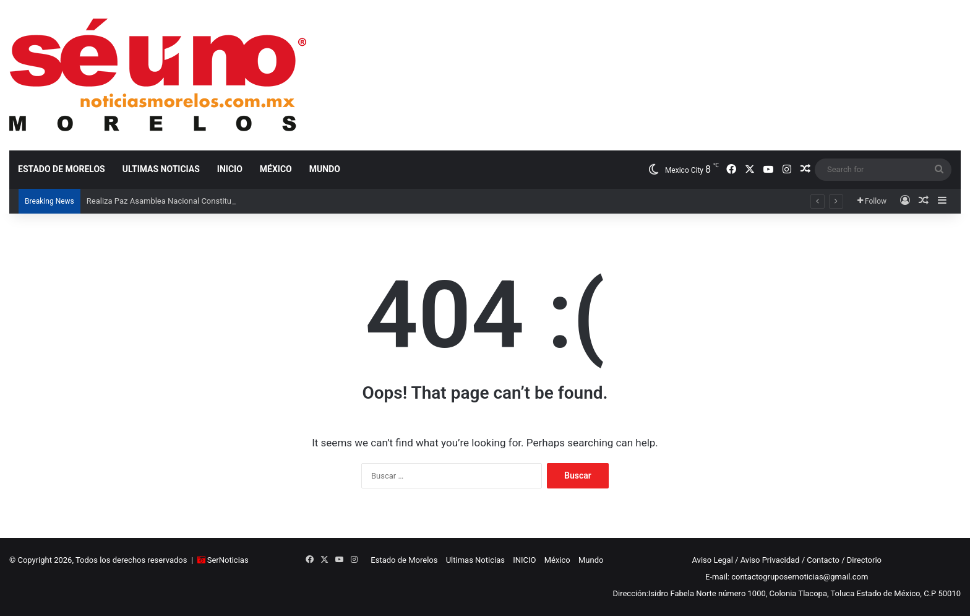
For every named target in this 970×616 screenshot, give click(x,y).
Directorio (864, 560)
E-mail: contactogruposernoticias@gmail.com (786, 576)
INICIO (229, 169)
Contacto (823, 560)
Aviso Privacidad (770, 560)
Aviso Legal (712, 560)
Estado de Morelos (61, 169)
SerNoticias (228, 560)
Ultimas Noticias (161, 169)
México (276, 169)
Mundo (324, 169)
